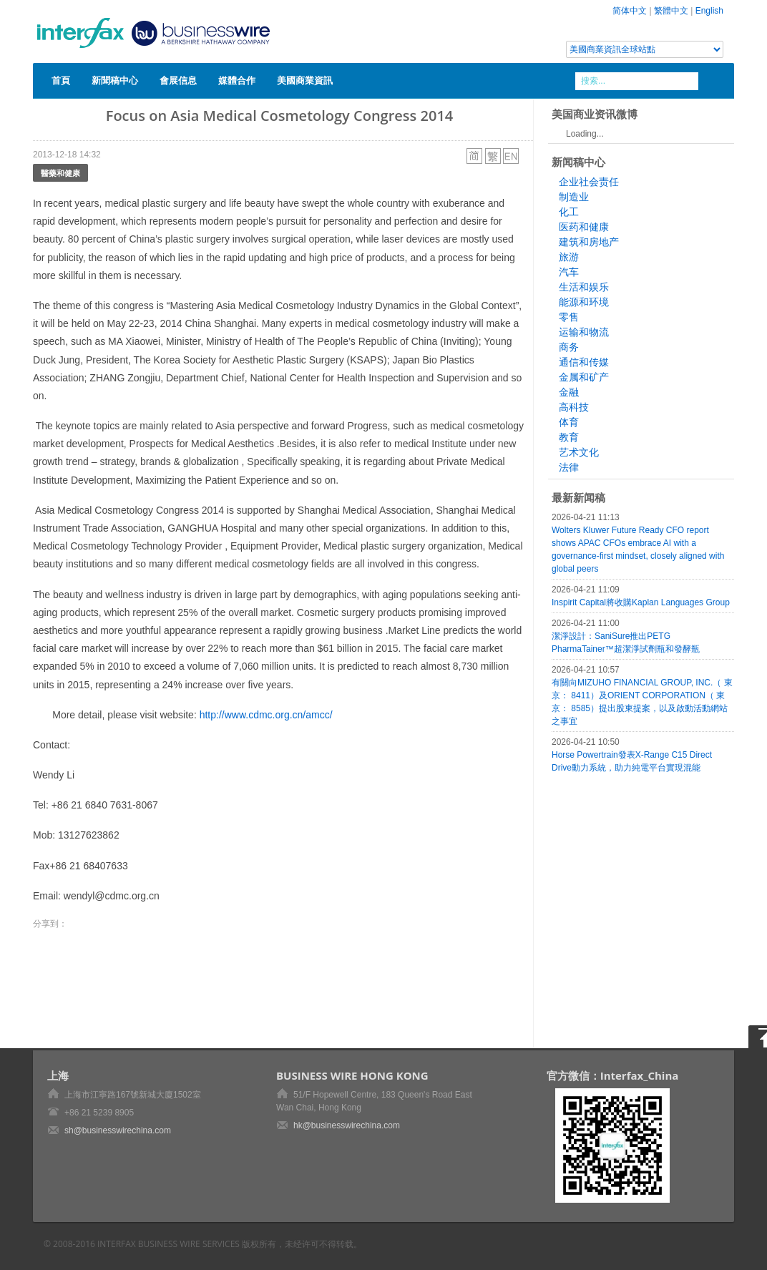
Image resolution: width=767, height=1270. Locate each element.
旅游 (569, 257)
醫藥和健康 (60, 172)
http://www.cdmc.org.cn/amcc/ (266, 715)
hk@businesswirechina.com (346, 1125)
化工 (569, 212)
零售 (569, 317)
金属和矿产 (584, 377)
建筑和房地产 (589, 242)
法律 (569, 467)
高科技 (574, 407)
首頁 (61, 80)
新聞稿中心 (115, 80)
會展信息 (178, 80)
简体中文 (629, 11)
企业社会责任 (589, 181)
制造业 (574, 196)
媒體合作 (236, 80)
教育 (569, 437)
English (709, 11)
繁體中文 (671, 11)
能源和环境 (584, 302)
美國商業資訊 (305, 80)
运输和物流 (584, 332)
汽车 (569, 272)
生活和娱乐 (584, 287)
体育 (569, 422)
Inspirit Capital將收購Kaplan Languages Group (641, 602)
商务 (569, 347)
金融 (569, 392)
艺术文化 (579, 452)
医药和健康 (584, 227)
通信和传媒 (584, 362)
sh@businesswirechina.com (117, 1130)
